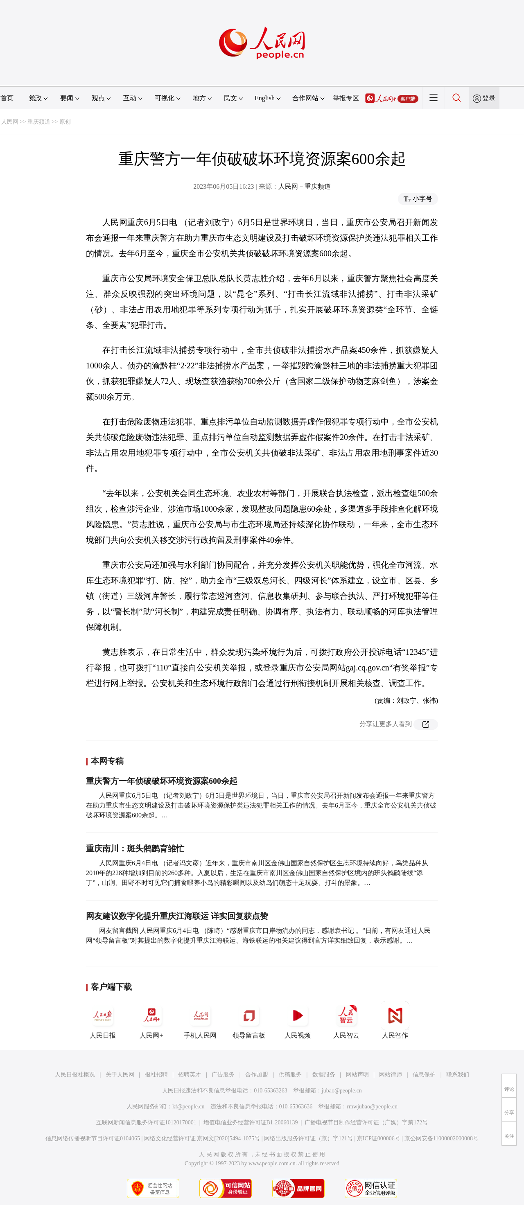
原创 (65, 122)
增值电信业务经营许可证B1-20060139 (250, 1122)
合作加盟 (256, 1075)
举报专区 (346, 98)
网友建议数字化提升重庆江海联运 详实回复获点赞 (177, 916)
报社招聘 (156, 1075)
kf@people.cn (188, 1106)
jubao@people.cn (342, 1091)
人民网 (9, 122)
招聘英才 (189, 1075)
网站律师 (390, 1075)
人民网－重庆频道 (304, 186)
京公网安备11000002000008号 (441, 1138)
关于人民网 (120, 1075)
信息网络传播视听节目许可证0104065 (92, 1138)
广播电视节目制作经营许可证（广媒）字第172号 (366, 1122)
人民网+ (151, 1020)
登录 (488, 98)
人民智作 (395, 1020)
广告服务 (223, 1075)
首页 (7, 98)
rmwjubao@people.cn (372, 1106)
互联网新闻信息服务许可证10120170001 (146, 1122)
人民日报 (102, 1020)
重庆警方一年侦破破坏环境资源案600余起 (161, 780)
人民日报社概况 (75, 1075)
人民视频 (297, 1020)
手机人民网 (200, 1020)
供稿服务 (290, 1075)
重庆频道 (38, 122)
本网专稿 (107, 760)
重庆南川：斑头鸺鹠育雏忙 (135, 848)
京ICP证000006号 (378, 1138)
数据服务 (323, 1075)
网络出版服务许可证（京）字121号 (308, 1138)
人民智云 (346, 1020)
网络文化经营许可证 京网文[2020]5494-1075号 (202, 1138)
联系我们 (457, 1075)
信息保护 (424, 1075)
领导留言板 (249, 1020)
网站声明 (357, 1075)
